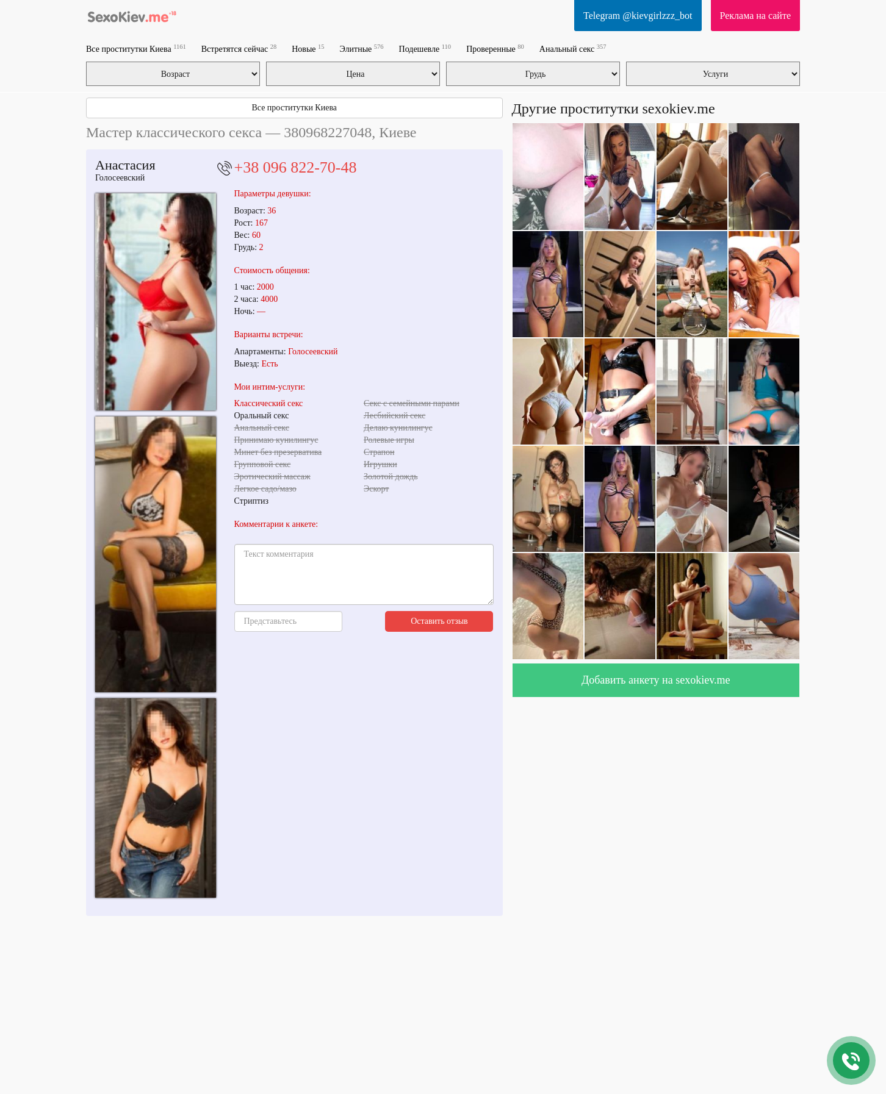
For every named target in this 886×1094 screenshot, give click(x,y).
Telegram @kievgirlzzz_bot (637, 15)
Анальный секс (573, 48)
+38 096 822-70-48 (295, 167)
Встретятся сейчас (238, 48)
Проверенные (495, 48)
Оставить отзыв (439, 621)
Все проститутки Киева (136, 48)
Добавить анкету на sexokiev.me (656, 680)
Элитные (362, 48)
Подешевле (425, 48)
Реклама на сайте (755, 15)
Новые (308, 48)
